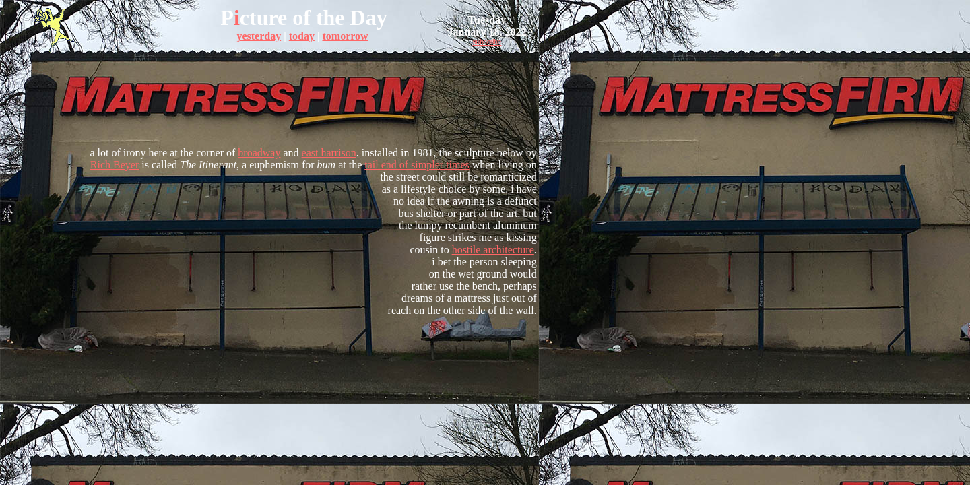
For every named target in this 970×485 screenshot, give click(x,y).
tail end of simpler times (417, 164)
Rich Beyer (114, 164)
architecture (507, 249)
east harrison (329, 152)
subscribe (487, 42)
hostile (466, 249)
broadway (259, 152)
